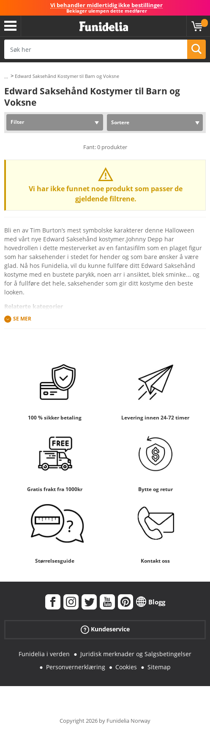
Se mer (22, 319)
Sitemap (159, 667)
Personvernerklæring (75, 667)
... (6, 76)
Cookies (126, 667)
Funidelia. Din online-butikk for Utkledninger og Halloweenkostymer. (103, 26)
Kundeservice (105, 629)
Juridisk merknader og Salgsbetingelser (135, 654)
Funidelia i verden (44, 654)
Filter (17, 122)
